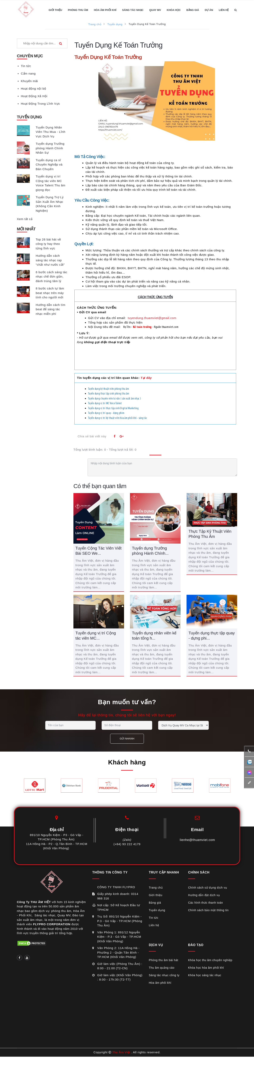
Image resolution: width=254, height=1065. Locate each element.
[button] (235, 10)
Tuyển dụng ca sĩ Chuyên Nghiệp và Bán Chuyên (49, 164)
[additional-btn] (249, 762)
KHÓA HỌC (174, 10)
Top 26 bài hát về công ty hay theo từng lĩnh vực (48, 244)
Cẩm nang (28, 73)
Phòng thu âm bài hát (163, 960)
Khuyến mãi (29, 81)
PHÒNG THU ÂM (78, 10)
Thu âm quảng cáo (161, 967)
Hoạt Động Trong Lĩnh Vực (40, 103)
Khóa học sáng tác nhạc (204, 975)
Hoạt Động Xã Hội (34, 96)
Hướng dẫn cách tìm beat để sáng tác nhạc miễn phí (50, 309)
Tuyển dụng (114, 24)
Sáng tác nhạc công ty (164, 975)
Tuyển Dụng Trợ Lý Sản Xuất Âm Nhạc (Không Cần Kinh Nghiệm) (50, 203)
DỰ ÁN (209, 10)
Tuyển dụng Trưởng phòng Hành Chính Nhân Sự (50, 148)
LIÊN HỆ (224, 10)
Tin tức (26, 66)
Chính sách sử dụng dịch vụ (207, 887)
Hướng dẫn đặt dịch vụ (204, 895)
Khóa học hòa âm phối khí (206, 967)
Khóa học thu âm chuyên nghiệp (210, 960)
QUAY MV (155, 10)
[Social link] (19, 957)
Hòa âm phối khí (160, 982)
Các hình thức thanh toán (205, 902)
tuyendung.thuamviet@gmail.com (152, 318)
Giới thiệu (155, 895)
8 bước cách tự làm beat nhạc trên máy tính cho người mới (50, 293)
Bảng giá (155, 902)
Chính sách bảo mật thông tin (208, 910)
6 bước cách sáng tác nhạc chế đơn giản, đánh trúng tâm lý (51, 276)
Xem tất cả (25, 219)
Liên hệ (154, 925)
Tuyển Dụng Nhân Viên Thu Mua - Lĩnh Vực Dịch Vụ (50, 132)
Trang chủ (94, 24)
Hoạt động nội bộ (33, 88)
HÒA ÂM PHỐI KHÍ (105, 10)
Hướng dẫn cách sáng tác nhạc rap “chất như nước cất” (50, 260)
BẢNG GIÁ (192, 10)
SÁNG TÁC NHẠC (132, 10)
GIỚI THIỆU (55, 10)
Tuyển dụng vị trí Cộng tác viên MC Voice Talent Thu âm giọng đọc (50, 183)
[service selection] (183, 725)
